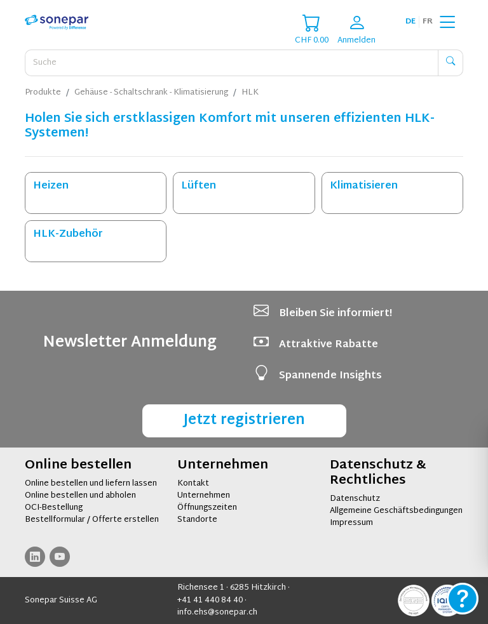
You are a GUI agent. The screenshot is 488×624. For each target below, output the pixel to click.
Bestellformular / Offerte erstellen (92, 520)
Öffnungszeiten (207, 507)
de (410, 21)
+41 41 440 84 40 (210, 600)
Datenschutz (355, 499)
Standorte (197, 520)
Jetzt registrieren (244, 421)
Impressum (351, 523)
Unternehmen (203, 495)
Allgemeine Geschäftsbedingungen (396, 511)
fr (428, 21)
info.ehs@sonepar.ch (217, 612)
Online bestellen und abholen (80, 495)
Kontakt (193, 483)
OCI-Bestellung (54, 507)
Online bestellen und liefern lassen (91, 483)
